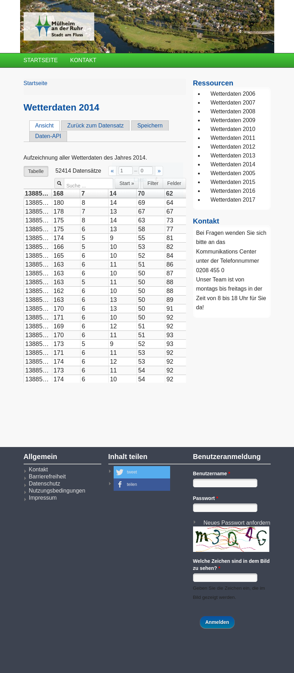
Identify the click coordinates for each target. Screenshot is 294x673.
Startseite (41, 60)
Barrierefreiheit (47, 477)
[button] (142, 472)
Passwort (205, 498)
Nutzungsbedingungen (57, 491)
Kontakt (83, 60)
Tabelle (36, 171)
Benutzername (211, 473)
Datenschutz (44, 484)
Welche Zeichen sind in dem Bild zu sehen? (231, 564)
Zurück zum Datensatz (95, 126)
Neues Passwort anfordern (237, 523)
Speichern (150, 126)
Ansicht (47, 125)
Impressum (43, 498)
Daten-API (48, 136)
